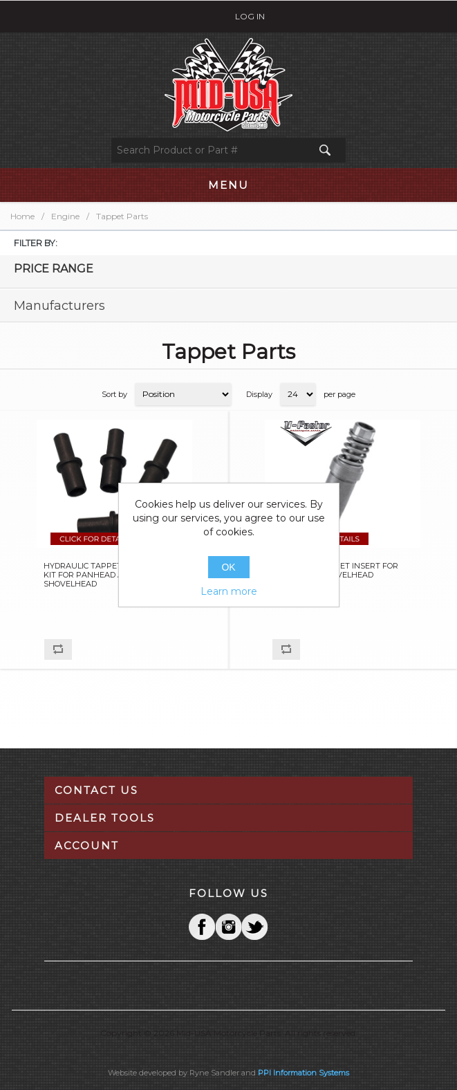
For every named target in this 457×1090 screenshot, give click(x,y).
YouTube (254, 927)
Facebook (202, 927)
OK (228, 567)
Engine (65, 216)
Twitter (228, 927)
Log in (250, 16)
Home (22, 216)
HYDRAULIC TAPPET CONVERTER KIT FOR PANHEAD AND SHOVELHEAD (107, 575)
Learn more (228, 591)
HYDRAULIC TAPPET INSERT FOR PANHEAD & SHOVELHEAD (335, 571)
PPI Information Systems (303, 1073)
